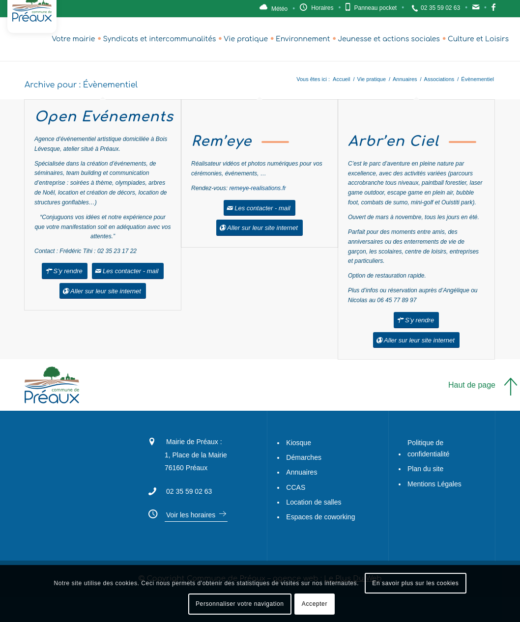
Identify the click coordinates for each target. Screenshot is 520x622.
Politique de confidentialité (428, 448)
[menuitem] (73, 39)
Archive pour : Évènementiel (81, 85)
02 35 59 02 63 (440, 7)
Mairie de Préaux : (194, 442)
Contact (475, 9)
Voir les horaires (190, 515)
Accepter (314, 603)
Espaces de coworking (320, 517)
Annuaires (301, 472)
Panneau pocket (375, 7)
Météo (279, 8)
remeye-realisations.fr (257, 188)
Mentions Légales (434, 484)
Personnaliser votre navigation (240, 603)
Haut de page (471, 385)
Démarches (303, 457)
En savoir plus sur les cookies (415, 583)
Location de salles (313, 502)
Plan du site (425, 469)
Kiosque (298, 443)
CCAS (295, 487)
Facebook (493, 9)
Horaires (322, 7)
